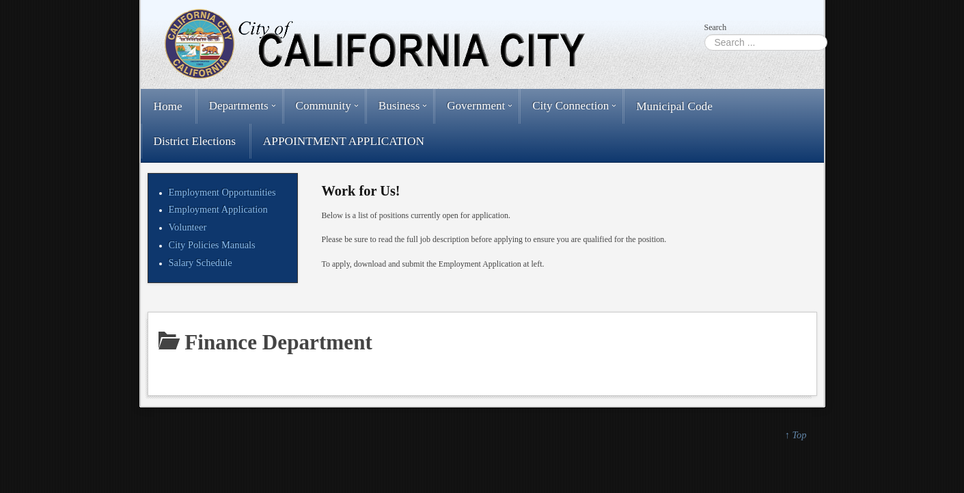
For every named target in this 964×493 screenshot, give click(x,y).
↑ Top (796, 434)
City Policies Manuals (212, 244)
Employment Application (218, 209)
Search (715, 27)
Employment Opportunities (222, 192)
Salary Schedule (200, 262)
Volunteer (188, 227)
